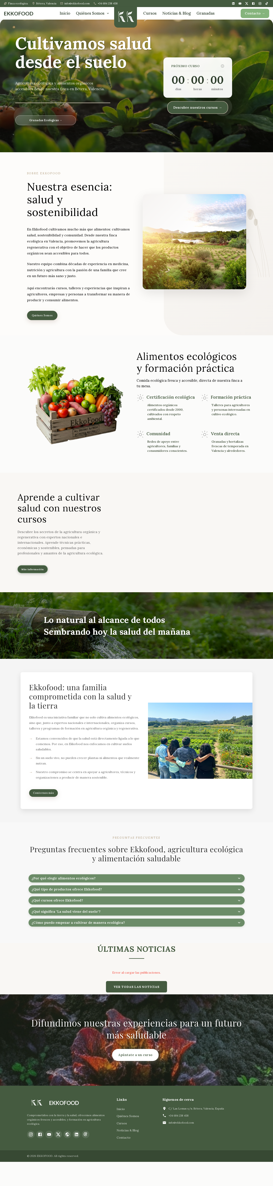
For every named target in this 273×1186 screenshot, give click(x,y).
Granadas (206, 13)
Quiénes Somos (93, 13)
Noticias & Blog (176, 13)
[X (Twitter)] (246, 3)
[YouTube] (240, 3)
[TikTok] (266, 3)
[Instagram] (260, 3)
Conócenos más (47, 800)
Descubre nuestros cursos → (197, 107)
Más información (37, 573)
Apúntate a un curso (135, 1079)
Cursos (150, 13)
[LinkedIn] (233, 3)
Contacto (124, 1162)
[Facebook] (253, 3)
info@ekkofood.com (181, 1147)
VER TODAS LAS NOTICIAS (136, 1011)
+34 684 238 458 (179, 1139)
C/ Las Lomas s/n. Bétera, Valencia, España (196, 1132)
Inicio (65, 13)
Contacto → (255, 13)
